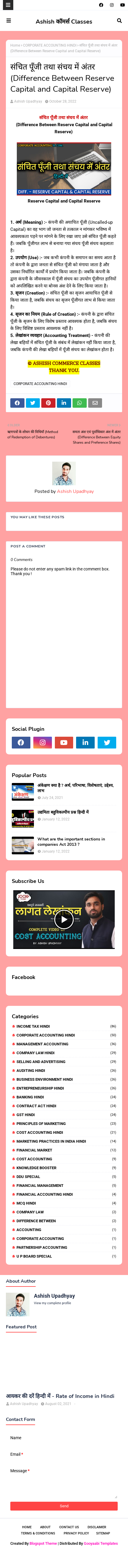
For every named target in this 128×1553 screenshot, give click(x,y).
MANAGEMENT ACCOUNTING (66, 1044)
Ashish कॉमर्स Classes (64, 22)
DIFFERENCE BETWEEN (66, 1221)
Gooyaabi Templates (101, 1543)
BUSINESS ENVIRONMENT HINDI (66, 1079)
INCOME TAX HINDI (66, 1026)
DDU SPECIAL (66, 1176)
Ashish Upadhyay (28, 101)
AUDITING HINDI (66, 1070)
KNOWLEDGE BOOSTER (66, 1168)
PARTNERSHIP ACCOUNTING (66, 1247)
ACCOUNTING (66, 1230)
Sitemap (103, 1533)
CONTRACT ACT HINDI (66, 1106)
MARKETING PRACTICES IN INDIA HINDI (66, 1141)
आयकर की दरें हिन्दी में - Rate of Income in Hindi (60, 1396)
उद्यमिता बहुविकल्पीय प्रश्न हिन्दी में (62, 812)
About (45, 1527)
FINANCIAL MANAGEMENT (66, 1185)
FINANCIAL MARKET (66, 1150)
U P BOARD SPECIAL (66, 1256)
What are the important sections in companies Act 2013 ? (71, 842)
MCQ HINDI (66, 1203)
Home (15, 45)
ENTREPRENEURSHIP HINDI (66, 1088)
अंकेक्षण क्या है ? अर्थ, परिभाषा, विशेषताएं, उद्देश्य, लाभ (75, 788)
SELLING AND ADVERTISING (66, 1062)
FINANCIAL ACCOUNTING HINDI (66, 1194)
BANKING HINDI (66, 1097)
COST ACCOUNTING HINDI (66, 1132)
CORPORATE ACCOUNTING (66, 1238)
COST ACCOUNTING (66, 1159)
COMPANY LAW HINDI (66, 1053)
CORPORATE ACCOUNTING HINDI (49, 45)
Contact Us (69, 1527)
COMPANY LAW (66, 1212)
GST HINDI (66, 1115)
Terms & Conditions (38, 1533)
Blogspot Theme (43, 1543)
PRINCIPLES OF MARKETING (66, 1123)
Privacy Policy (76, 1533)
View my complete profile (52, 1303)
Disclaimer (97, 1527)
